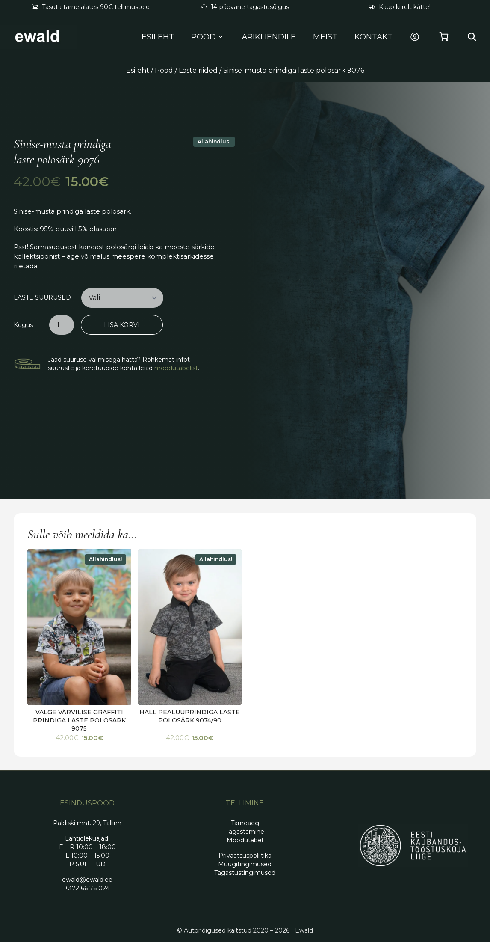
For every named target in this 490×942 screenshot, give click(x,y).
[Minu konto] (415, 37)
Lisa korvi (122, 325)
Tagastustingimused (244, 873)
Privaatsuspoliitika (245, 855)
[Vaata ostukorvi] (444, 37)
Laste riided (198, 70)
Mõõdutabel (245, 840)
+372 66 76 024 (87, 888)
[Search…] (472, 37)
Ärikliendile (269, 37)
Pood (164, 70)
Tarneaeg (245, 823)
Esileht (158, 37)
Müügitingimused (245, 864)
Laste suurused (42, 297)
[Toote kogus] (61, 325)
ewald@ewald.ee (87, 879)
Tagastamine (244, 831)
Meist (325, 37)
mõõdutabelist (176, 368)
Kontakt (373, 37)
